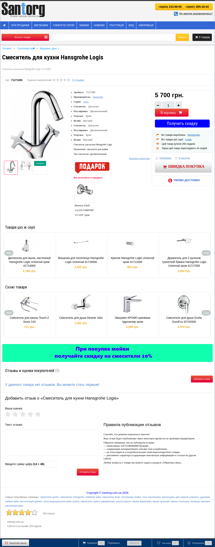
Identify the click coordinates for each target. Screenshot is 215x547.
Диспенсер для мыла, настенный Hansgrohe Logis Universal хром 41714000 (29, 261)
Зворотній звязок (15, 542)
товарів (202, 37)
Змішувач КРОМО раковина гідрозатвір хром (132, 319)
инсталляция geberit (31, 501)
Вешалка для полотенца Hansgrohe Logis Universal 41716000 (81, 260)
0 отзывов (78, 80)
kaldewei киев (93, 497)
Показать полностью (139, 158)
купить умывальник (104, 501)
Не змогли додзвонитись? (193, 13)
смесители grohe (49, 497)
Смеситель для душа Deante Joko (81, 317)
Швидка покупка (183, 166)
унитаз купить (123, 501)
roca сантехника (151, 497)
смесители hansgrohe (72, 497)
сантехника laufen (131, 497)
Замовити (134, 543)
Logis (86, 101)
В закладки (182, 158)
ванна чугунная (161, 501)
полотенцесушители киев (57, 501)
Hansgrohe (98, 97)
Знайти (182, 37)
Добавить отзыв (202, 379)
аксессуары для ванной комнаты (180, 497)
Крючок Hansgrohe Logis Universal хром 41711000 (132, 260)
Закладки (168, 543)
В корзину (171, 113)
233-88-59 (170, 6)
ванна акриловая (142, 501)
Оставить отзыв (88, 472)
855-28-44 (197, 6)
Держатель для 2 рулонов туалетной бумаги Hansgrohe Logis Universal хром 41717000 (184, 261)
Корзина (101, 543)
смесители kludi (111, 497)
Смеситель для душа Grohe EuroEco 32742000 (184, 319)
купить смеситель (82, 501)
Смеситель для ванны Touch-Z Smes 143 (29, 319)
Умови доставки (183, 180)
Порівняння (163, 158)
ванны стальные (180, 501)
